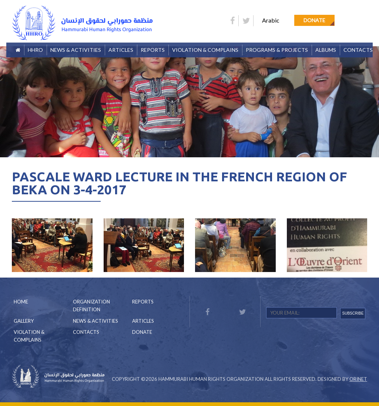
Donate (314, 20)
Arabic (270, 20)
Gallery (24, 321)
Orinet (358, 379)
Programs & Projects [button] (277, 50)
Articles (120, 50)
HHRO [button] (35, 50)
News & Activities (75, 50)
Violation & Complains (205, 50)
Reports (143, 302)
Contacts (358, 50)
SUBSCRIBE (353, 313)
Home (21, 302)
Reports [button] (153, 50)
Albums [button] (325, 50)
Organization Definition (91, 305)
